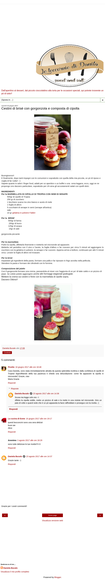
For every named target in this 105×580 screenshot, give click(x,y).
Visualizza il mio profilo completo (15, 572)
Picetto (11, 367)
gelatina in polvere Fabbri (23, 213)
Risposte (15, 389)
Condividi (7, 353)
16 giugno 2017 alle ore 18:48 (28, 367)
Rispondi (12, 383)
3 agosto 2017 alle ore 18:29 (29, 440)
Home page (52, 515)
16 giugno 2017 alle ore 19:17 (39, 419)
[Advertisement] (52, 23)
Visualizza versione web (52, 520)
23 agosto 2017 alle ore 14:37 (39, 456)
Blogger (57, 577)
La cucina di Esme (16, 419)
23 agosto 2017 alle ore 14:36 (46, 393)
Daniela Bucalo (22, 393)
